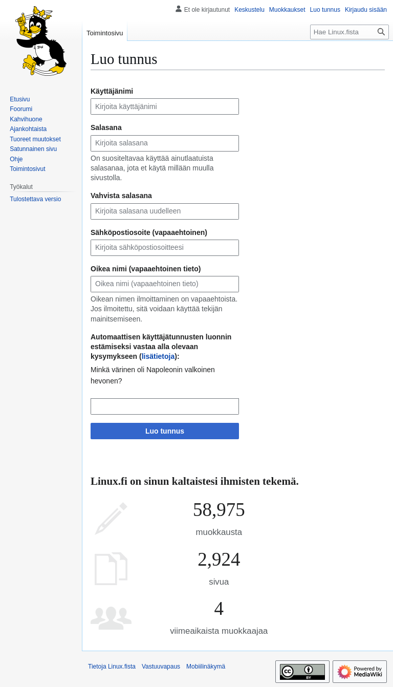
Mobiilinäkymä (205, 666)
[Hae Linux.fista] (349, 32)
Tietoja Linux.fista (112, 666)
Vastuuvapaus (161, 666)
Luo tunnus (164, 431)
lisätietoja (158, 356)
